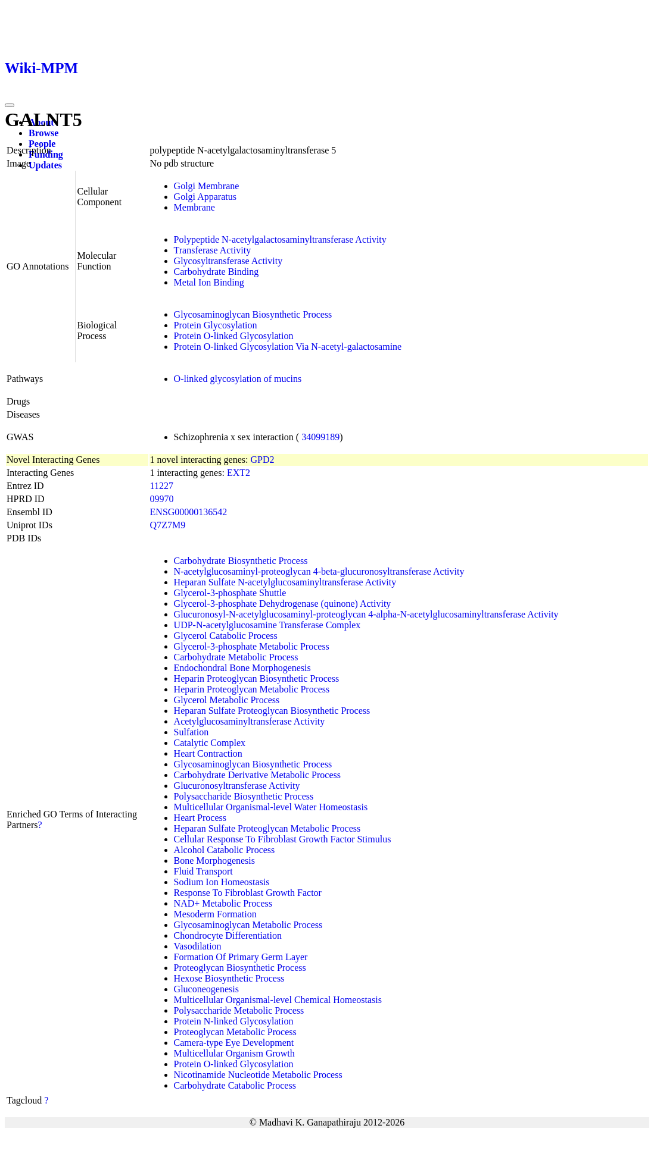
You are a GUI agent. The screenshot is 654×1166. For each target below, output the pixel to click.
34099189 (320, 437)
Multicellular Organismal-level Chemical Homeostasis (278, 1000)
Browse (43, 133)
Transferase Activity (212, 250)
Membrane (194, 207)
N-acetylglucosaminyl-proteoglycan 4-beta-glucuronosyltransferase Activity (319, 571)
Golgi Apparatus (205, 197)
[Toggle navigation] (9, 105)
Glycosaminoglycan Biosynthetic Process (253, 314)
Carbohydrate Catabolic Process (235, 1085)
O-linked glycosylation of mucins (238, 379)
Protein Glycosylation (215, 325)
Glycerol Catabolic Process (226, 636)
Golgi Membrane (206, 186)
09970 (162, 499)
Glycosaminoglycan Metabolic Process (248, 925)
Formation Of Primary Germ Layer (241, 957)
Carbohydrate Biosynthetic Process (241, 561)
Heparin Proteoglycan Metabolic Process (252, 689)
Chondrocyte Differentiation (228, 935)
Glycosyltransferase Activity (228, 261)
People (42, 144)
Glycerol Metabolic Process (227, 700)
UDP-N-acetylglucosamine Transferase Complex (267, 625)
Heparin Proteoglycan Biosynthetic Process (257, 678)
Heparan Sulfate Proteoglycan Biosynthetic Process (272, 711)
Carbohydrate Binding (216, 272)
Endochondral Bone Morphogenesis (242, 668)
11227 (161, 486)
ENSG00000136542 (189, 512)
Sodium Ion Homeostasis (222, 882)
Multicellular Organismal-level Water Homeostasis (271, 807)
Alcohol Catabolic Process (224, 850)
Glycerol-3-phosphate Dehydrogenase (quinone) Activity (282, 603)
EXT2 (238, 473)
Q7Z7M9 (168, 525)
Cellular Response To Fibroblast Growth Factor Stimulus (282, 839)
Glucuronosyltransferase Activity (237, 786)
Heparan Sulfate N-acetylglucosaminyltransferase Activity (285, 582)
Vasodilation (198, 946)
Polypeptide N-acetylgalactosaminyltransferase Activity (280, 239)
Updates (45, 165)
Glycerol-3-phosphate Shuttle (230, 593)
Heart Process (200, 818)
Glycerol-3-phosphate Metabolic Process (251, 646)
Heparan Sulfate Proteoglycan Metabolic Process (267, 828)
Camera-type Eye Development (234, 1043)
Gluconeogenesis (206, 989)
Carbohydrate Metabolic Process (236, 657)
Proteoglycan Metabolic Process (235, 1032)
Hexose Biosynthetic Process (229, 978)
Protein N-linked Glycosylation (234, 1021)
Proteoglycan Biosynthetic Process (240, 968)
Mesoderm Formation (215, 914)
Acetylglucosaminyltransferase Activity (249, 721)
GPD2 (262, 460)
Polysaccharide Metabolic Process (239, 1010)
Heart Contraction (208, 753)
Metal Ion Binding (209, 282)
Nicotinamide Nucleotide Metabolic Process (258, 1075)
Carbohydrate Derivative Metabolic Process (257, 775)
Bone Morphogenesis (214, 860)
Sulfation (191, 732)
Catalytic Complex (209, 743)
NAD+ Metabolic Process (223, 903)
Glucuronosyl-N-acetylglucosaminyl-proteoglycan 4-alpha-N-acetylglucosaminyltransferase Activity (366, 614)
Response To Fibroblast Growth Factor (248, 893)
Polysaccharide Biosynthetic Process (244, 796)
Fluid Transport (203, 871)
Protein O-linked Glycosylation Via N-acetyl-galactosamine (288, 346)
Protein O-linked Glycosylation (234, 336)
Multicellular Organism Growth (234, 1053)
